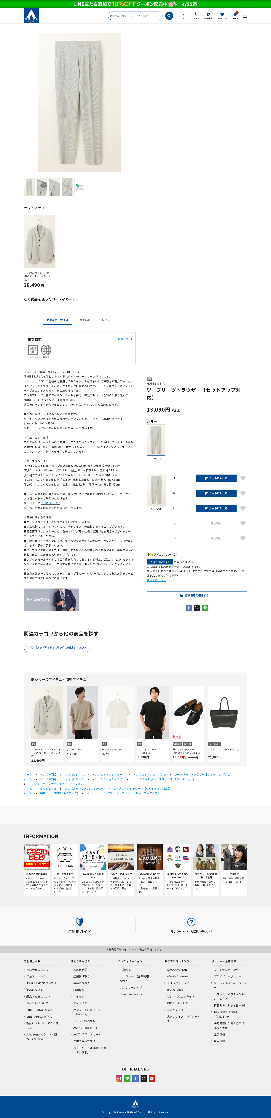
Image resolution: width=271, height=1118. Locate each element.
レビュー (107, 320)
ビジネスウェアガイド (181, 996)
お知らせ (125, 969)
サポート (196, 18)
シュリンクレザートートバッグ (223, 751)
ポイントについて (37, 1003)
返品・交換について (38, 996)
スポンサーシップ (131, 987)
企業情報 (219, 1034)
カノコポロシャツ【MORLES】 (146, 751)
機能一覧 (125, 339)
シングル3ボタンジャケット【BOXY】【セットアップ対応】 (39, 276)
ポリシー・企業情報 (223, 961)
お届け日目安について (40, 983)
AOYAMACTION (177, 969)
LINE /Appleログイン (39, 1016)
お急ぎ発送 (80, 969)
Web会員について (37, 969)
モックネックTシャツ (113, 749)
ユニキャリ (174, 1010)
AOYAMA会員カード (85, 1028)
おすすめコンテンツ (177, 961)
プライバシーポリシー (228, 976)
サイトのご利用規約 (226, 969)
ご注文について (36, 976)
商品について (34, 990)
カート (235, 16)
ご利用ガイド (32, 961)
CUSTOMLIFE (176, 1003)
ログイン (183, 18)
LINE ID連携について (39, 1010)
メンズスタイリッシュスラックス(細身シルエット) (58, 647)
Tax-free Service (131, 994)
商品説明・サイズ (57, 320)
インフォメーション (130, 961)
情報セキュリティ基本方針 (230, 1005)
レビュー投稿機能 (84, 1021)
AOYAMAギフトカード (87, 1034)
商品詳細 (85, 320)
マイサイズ (80, 1003)
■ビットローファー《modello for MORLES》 (187, 751)
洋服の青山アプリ (84, 1041)
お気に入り (222, 18)
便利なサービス (80, 961)
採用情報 (219, 1041)
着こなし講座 (175, 990)
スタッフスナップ (178, 983)
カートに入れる (218, 478)
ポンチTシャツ (74, 749)
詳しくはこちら (156, 580)
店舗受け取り (81, 976)
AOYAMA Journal (178, 976)
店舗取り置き (81, 983)
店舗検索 (208, 18)
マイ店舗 (78, 996)
